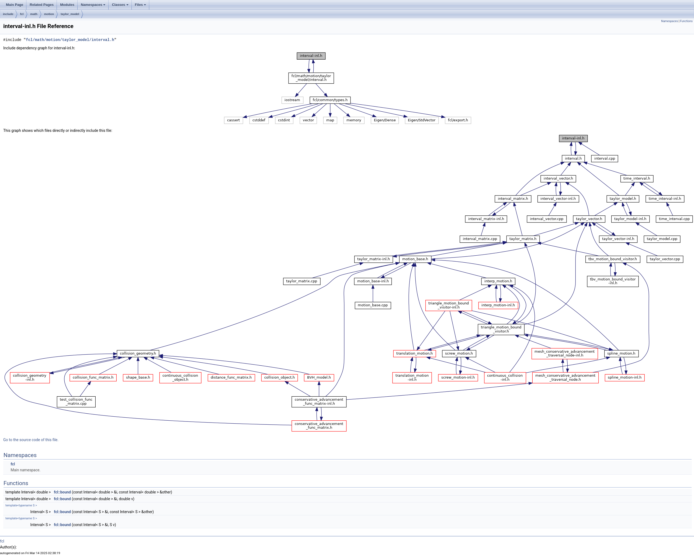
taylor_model (70, 14)
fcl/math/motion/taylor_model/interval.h (70, 39)
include (8, 14)
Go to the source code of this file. (30, 440)
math (33, 14)
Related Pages (42, 5)
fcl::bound (62, 492)
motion (49, 14)
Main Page (14, 5)
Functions (686, 21)
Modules (67, 5)
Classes (120, 5)
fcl (22, 14)
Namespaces (93, 5)
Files (140, 5)
